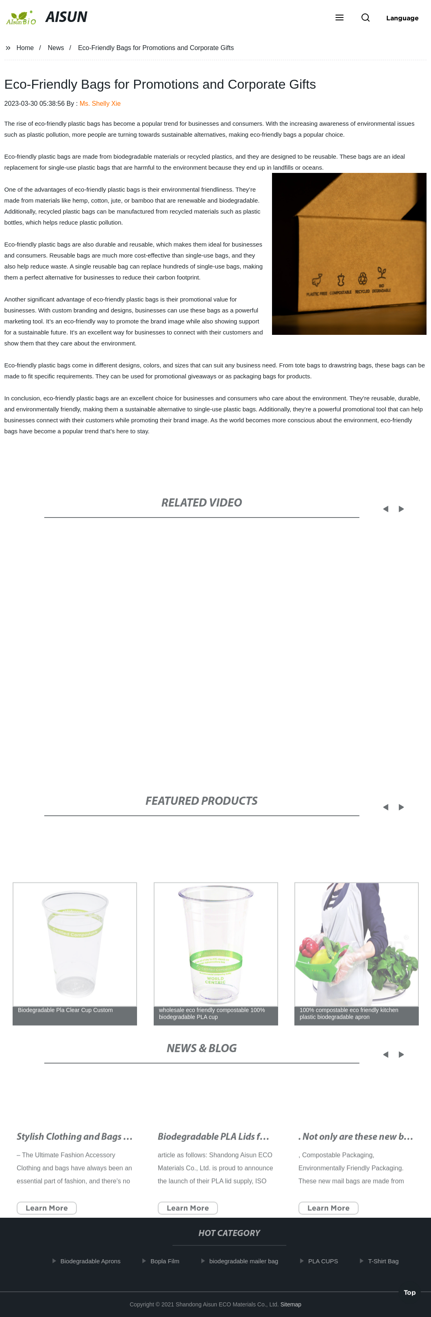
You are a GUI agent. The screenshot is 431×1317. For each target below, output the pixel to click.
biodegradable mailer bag (250, 1261)
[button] (339, 18)
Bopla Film (171, 1261)
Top (410, 1294)
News (56, 47)
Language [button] (402, 18)
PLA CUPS (329, 1261)
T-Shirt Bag (389, 1261)
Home (25, 47)
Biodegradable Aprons (97, 1261)
